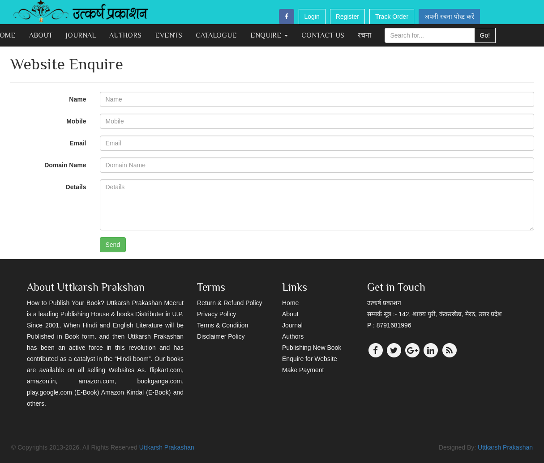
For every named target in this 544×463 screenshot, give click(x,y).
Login (312, 16)
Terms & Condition (222, 325)
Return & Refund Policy (229, 302)
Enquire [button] (269, 35)
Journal (81, 35)
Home (290, 302)
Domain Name (65, 165)
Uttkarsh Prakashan (166, 447)
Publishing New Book (311, 347)
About (40, 35)
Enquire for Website (309, 358)
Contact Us (322, 35)
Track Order (391, 16)
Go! (485, 35)
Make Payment (303, 370)
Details (76, 187)
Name (77, 99)
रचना (364, 35)
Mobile (76, 121)
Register (347, 16)
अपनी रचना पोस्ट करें (449, 16)
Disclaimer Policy (221, 336)
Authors (125, 35)
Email (77, 143)
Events (168, 35)
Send (113, 244)
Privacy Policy (216, 314)
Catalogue (216, 35)
